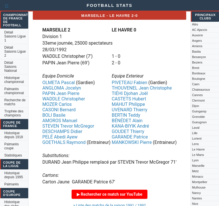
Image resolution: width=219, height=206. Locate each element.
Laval (195, 127)
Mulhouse (199, 187)
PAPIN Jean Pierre (60, 93)
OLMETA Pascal (58, 82)
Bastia (196, 51)
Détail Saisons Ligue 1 (15, 36)
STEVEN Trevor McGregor (68, 126)
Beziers (197, 62)
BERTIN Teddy (126, 115)
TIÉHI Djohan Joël (130, 93)
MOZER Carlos (57, 104)
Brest (195, 68)
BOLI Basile (53, 115)
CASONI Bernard (59, 109)
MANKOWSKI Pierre (132, 142)
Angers (197, 40)
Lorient (197, 138)
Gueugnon (199, 122)
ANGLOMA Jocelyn (61, 88)
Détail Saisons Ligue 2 (15, 51)
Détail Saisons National (10, 67)
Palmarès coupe (11, 146)
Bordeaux (198, 73)
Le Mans (198, 155)
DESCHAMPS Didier (62, 131)
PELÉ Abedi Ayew (60, 137)
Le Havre (198, 149)
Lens (195, 144)
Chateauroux (201, 89)
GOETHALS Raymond (64, 142)
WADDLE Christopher (63, 99)
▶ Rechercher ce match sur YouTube (109, 194)
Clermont (198, 100)
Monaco (197, 176)
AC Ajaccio (199, 29)
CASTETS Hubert (129, 99)
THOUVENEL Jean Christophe (142, 88)
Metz (195, 171)
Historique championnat (14, 80)
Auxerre (197, 35)
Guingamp (199, 111)
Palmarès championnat (14, 91)
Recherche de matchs (15, 102)
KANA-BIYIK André (130, 126)
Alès (195, 24)
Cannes (197, 95)
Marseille (198, 165)
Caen (195, 84)
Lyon (195, 160)
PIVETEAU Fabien (129, 82)
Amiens (197, 46)
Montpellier (199, 182)
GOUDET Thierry (128, 131)
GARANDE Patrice (130, 137)
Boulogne (198, 78)
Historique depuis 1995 (13, 175)
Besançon (199, 57)
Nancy (196, 193)
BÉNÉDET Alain (127, 120)
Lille (195, 133)
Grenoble (198, 116)
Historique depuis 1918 (13, 135)
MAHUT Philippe (128, 104)
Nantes (197, 198)
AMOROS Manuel (59, 120)
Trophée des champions (13, 113)
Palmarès (11, 184)
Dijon (195, 106)
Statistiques (13, 155)
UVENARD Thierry (129, 109)
